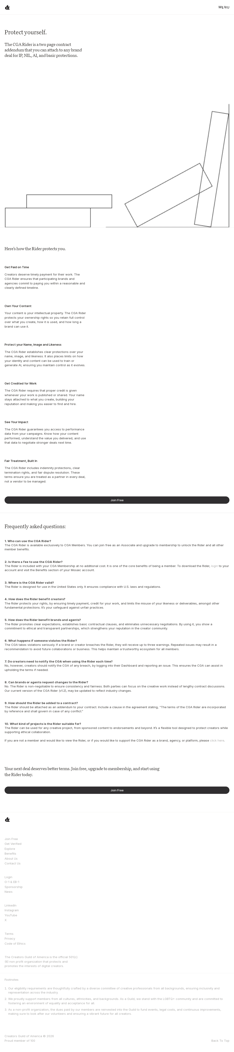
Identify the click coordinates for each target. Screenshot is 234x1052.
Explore (10, 849)
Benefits (10, 853)
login (214, 566)
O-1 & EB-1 (12, 882)
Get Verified (13, 843)
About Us (11, 858)
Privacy (10, 938)
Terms (9, 933)
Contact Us (13, 863)
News (9, 891)
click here (217, 740)
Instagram (12, 910)
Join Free (11, 839)
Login (8, 877)
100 (32, 1040)
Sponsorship (14, 887)
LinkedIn (10, 905)
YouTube (11, 915)
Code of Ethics (15, 943)
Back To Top (220, 1040)
